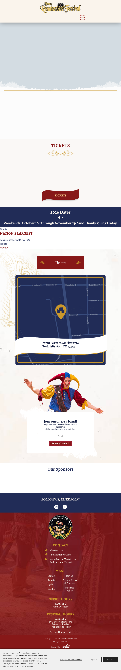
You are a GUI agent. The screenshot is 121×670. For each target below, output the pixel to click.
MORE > (4, 247)
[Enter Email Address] (60, 436)
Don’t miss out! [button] (60, 443)
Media (51, 588)
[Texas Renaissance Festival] (60, 7)
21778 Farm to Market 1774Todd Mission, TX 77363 (63, 561)
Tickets (51, 580)
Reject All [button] (94, 659)
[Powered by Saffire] (66, 646)
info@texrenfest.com (60, 554)
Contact (51, 575)
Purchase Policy (69, 589)
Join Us (69, 575)
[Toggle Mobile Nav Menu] (82, 17)
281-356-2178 (56, 550)
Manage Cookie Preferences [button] (71, 659)
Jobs (51, 584)
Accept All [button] (110, 659)
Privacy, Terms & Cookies (69, 582)
